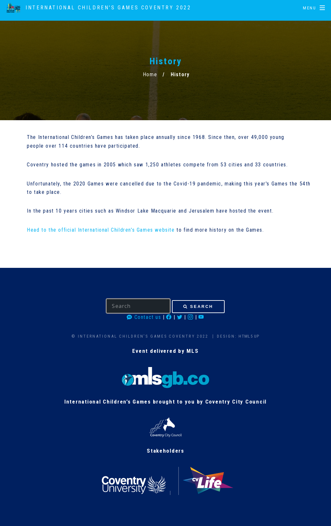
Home (150, 74)
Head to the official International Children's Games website (101, 230)
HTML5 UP (249, 336)
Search (201, 306)
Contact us (144, 317)
